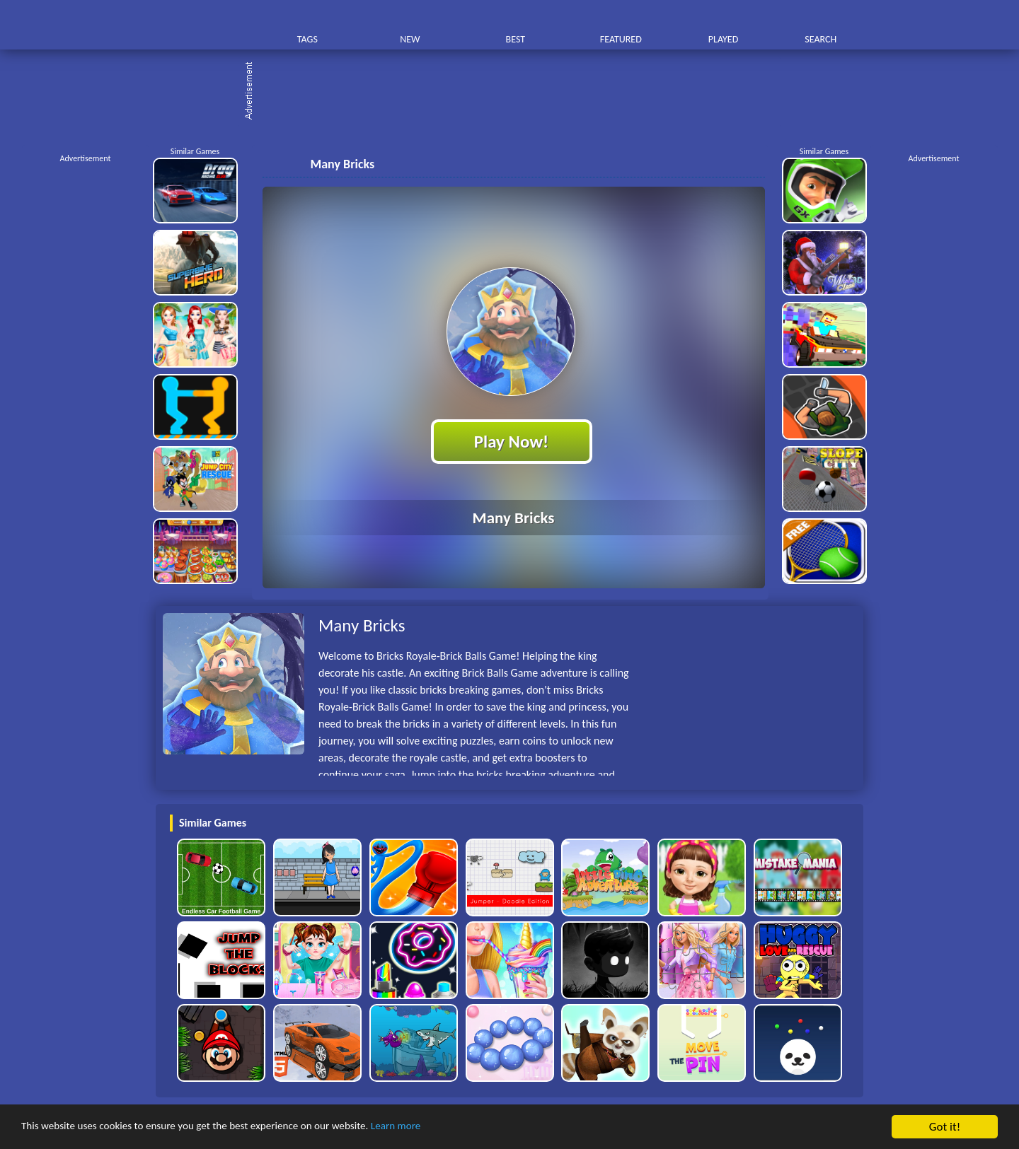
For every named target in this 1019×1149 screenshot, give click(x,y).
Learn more (442, 1127)
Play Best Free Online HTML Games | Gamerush (203, 25)
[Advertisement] (516, 92)
